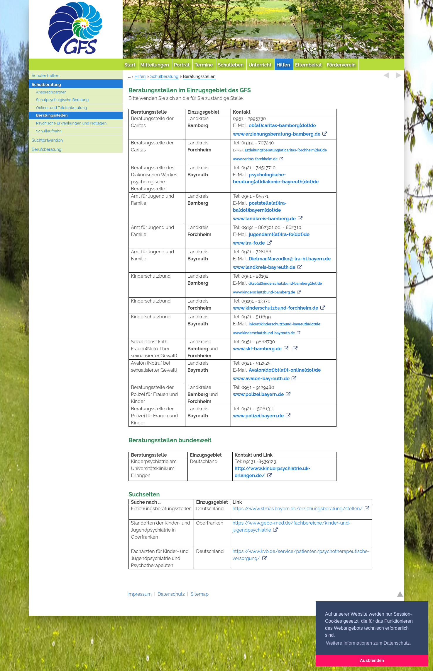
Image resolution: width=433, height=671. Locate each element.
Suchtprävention (47, 140)
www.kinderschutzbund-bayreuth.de (264, 333)
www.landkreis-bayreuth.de (264, 267)
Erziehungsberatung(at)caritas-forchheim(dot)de (286, 150)
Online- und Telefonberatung (61, 107)
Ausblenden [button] (372, 660)
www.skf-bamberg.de (257, 348)
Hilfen (140, 76)
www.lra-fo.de (249, 243)
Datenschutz (171, 594)
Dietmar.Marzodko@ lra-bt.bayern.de (290, 259)
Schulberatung (46, 84)
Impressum (139, 594)
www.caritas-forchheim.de (255, 159)
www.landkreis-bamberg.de (264, 218)
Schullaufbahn (49, 131)
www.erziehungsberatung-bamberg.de (276, 134)
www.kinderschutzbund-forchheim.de (275, 308)
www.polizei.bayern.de (258, 394)
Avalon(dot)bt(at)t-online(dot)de (285, 370)
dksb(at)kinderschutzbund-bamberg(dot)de (285, 283)
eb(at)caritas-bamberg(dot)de (282, 125)
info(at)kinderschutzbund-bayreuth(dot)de (284, 324)
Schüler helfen (45, 75)
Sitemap (200, 594)
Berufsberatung (46, 149)
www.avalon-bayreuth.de (261, 378)
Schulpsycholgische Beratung (62, 100)
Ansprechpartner (51, 92)
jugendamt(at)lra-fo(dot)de (279, 234)
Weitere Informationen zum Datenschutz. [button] (368, 643)
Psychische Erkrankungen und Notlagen (71, 123)
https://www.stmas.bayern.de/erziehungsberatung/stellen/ (298, 508)
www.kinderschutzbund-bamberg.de (264, 292)
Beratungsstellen (52, 115)
